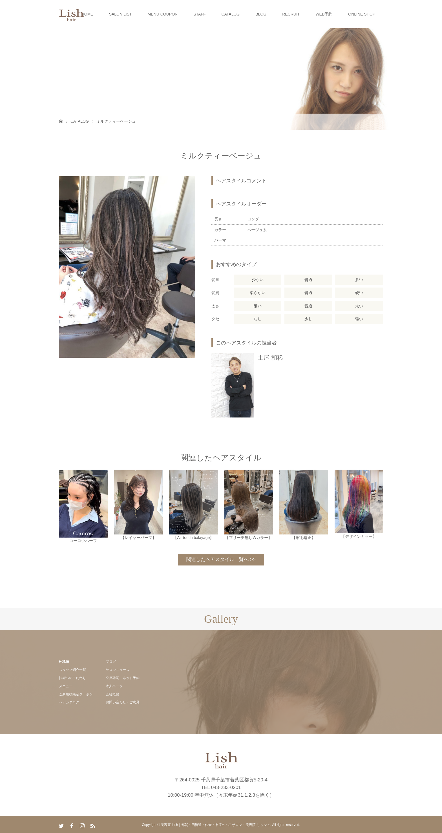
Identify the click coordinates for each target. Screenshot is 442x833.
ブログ (111, 662)
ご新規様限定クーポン (76, 694)
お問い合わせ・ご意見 (123, 702)
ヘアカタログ (69, 702)
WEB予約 (323, 14)
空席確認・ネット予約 (123, 678)
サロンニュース (117, 670)
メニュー (65, 686)
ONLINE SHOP (361, 14)
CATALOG (230, 14)
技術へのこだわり (72, 678)
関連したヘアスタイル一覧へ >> (221, 559)
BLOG (260, 14)
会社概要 (112, 694)
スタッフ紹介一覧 (72, 670)
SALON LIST (120, 14)
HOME (87, 14)
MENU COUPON (163, 14)
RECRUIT (291, 14)
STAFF (199, 14)
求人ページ (114, 686)
